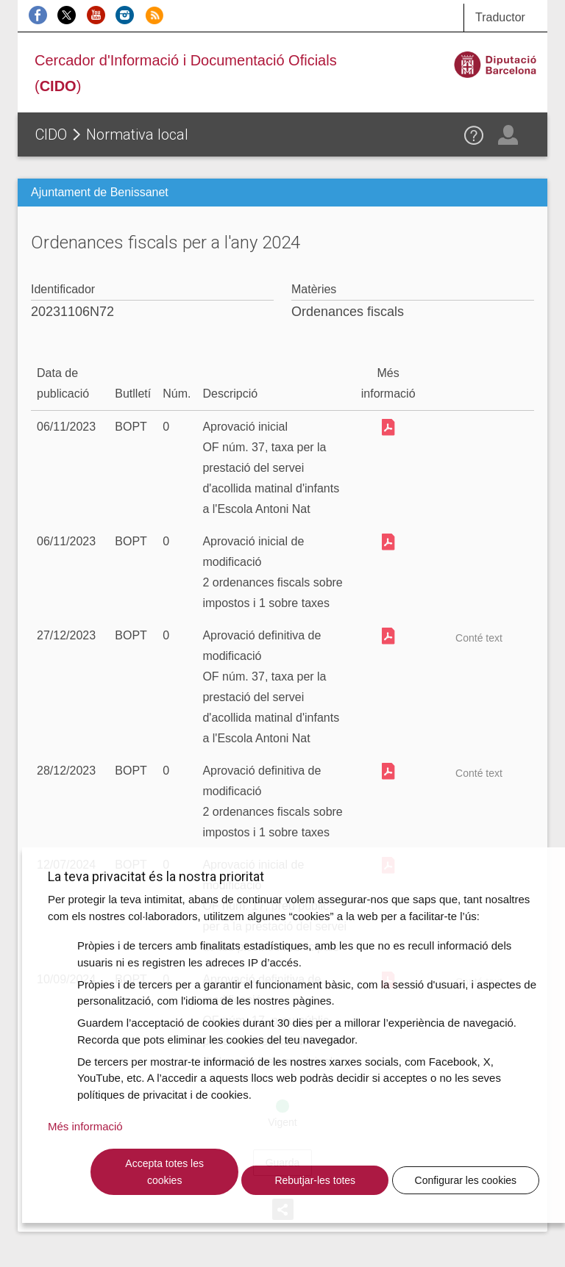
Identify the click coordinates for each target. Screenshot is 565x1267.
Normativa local (137, 134)
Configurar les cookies (466, 1180)
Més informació (85, 1126)
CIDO (51, 134)
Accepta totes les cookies (164, 1171)
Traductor (500, 17)
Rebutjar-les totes (314, 1180)
